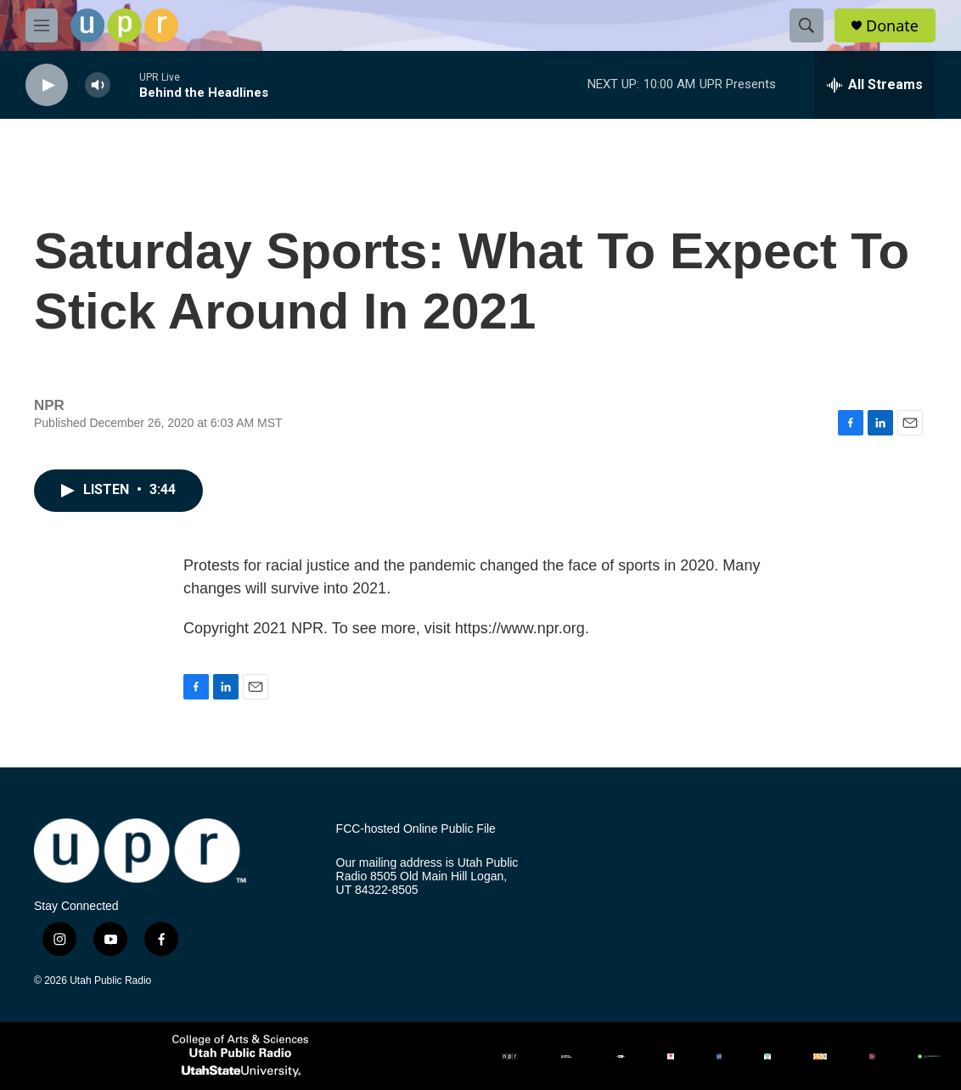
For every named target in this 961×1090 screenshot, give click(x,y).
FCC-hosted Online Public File (416, 829)
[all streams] (875, 85)
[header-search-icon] (806, 25)
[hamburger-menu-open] (41, 25)
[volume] (97, 85)
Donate (892, 26)
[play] (46, 85)
